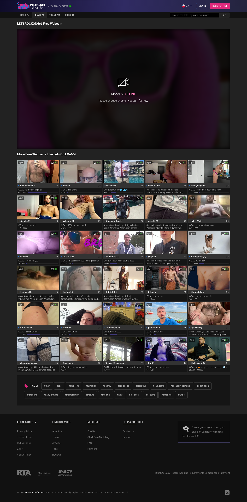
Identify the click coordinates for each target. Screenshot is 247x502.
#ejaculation (203, 386)
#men (47, 386)
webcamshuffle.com (34, 492)
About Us (57, 431)
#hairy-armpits (51, 395)
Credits (91, 431)
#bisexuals (141, 386)
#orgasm (150, 395)
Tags (55, 449)
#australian (91, 386)
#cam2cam (158, 386)
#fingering (32, 395)
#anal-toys (74, 386)
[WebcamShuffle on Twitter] (227, 492)
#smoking (166, 395)
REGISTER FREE (220, 6)
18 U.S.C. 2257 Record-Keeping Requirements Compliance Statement (192, 472)
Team (55, 437)
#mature (90, 395)
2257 (20, 449)
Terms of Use (24, 437)
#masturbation (72, 395)
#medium (105, 395)
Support (127, 437)
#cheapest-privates (180, 386)
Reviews (56, 454)
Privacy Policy (24, 431)
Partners (92, 449)
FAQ (89, 443)
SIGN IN (202, 6)
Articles (56, 443)
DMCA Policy (24, 443)
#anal (59, 386)
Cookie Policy (24, 454)
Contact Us (128, 431)
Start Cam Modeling (98, 437)
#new (119, 395)
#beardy (107, 386)
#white (181, 395)
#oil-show (134, 395)
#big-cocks (123, 386)
